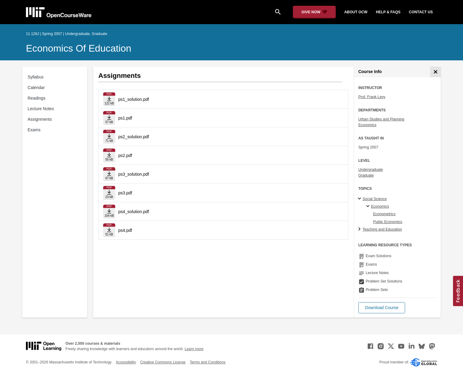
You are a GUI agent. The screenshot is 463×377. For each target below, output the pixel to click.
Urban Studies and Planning (381, 119)
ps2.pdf (125, 155)
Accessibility (126, 362)
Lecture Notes (41, 108)
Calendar (36, 87)
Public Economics (387, 222)
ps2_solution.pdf (133, 136)
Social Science (375, 199)
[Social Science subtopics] (360, 199)
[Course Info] (435, 72)
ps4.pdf (125, 230)
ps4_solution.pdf (133, 211)
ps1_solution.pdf (133, 99)
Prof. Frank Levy (371, 97)
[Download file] (109, 99)
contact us (421, 12)
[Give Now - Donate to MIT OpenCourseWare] (314, 12)
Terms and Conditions (207, 362)
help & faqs (388, 12)
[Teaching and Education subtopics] (360, 229)
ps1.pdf (125, 118)
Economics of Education (78, 48)
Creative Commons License (163, 362)
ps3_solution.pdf (133, 174)
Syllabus (36, 77)
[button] (381, 307)
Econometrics (384, 214)
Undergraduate (370, 170)
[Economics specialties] (369, 206)
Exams (34, 129)
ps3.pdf (125, 192)
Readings (37, 98)
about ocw (355, 12)
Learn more (194, 349)
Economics (367, 125)
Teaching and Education (382, 229)
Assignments (40, 119)
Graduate (366, 175)
